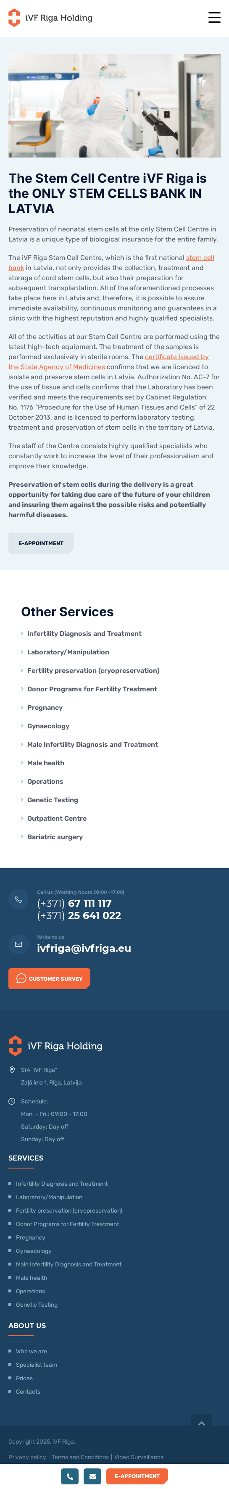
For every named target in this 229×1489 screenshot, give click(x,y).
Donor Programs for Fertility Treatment (92, 689)
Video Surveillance (139, 1457)
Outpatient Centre (57, 818)
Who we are (31, 1351)
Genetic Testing (52, 800)
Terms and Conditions (80, 1457)
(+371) (74, 903)
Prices (24, 1378)
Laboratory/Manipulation (68, 652)
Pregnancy (45, 708)
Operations (46, 781)
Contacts (28, 1391)
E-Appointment (40, 543)
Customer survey (49, 978)
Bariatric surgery (55, 837)
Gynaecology (49, 726)
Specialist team (36, 1364)
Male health (45, 763)
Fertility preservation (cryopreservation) (93, 671)
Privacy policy (27, 1457)
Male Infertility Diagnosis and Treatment (92, 744)
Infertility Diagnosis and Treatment (84, 634)
